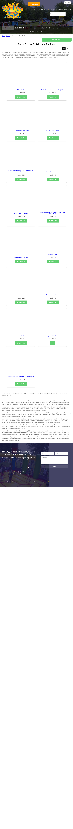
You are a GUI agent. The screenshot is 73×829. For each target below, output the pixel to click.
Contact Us (43, 28)
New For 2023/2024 (36, 31)
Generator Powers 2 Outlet (21, 213)
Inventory (8, 36)
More (35, 28)
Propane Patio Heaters (20, 295)
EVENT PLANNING (22, 28)
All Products (8, 28)
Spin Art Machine (52, 335)
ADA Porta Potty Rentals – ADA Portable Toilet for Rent (20, 171)
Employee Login (55, 28)
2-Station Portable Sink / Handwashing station (52, 89)
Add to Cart (21, 97)
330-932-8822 (41, 9)
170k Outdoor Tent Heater (21, 89)
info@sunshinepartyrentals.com (61, 9)
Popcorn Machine (52, 254)
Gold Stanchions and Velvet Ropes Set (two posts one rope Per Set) (52, 212)
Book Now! (66, 28)
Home (3, 36)
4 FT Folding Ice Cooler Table (21, 130)
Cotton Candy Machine (52, 172)
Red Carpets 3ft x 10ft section (52, 295)
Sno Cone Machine (21, 335)
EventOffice (47, 482)
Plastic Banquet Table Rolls (21, 257)
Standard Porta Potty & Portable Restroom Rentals (20, 376)
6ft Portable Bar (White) (52, 130)
